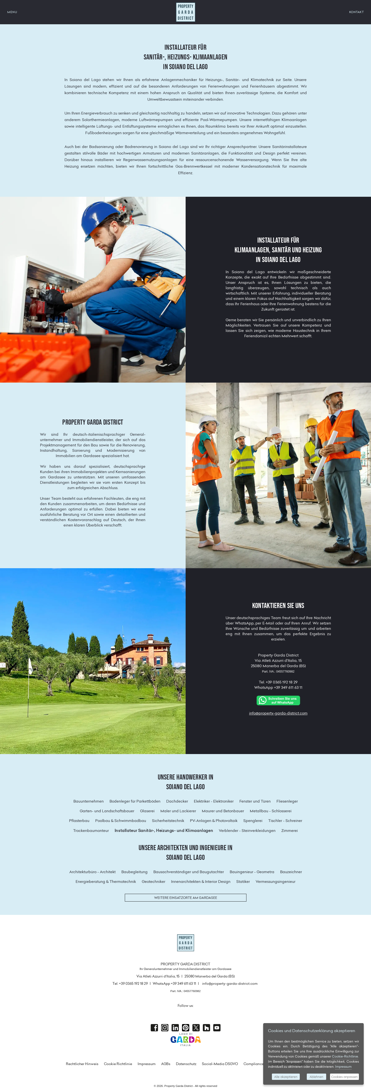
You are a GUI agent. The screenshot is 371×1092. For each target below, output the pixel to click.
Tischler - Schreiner (285, 820)
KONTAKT (356, 12)
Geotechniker (153, 881)
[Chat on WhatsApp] (278, 700)
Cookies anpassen (344, 1077)
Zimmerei (289, 830)
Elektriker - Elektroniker (214, 801)
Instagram (164, 1027)
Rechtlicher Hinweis (82, 1063)
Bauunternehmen (88, 801)
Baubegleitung (134, 871)
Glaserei (147, 810)
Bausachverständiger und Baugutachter (188, 871)
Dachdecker (177, 801)
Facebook (154, 1027)
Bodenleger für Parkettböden (135, 801)
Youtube (217, 1027)
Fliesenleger (287, 801)
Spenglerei (252, 820)
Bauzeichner (291, 871)
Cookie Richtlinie (118, 1063)
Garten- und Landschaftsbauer (107, 810)
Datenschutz (186, 1063)
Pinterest (185, 1027)
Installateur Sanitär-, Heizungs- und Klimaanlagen (164, 830)
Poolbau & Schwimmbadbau (120, 820)
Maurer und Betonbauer (223, 810)
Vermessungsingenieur (275, 881)
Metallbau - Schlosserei (271, 810)
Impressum (147, 1063)
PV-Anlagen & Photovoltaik (213, 820)
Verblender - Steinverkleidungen (247, 830)
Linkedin (175, 1027)
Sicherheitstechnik (168, 820)
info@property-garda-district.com (278, 713)
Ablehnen (316, 1077)
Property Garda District (185, 12)
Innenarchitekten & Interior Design (200, 881)
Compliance (254, 1063)
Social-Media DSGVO (220, 1063)
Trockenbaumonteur (91, 830)
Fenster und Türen (255, 801)
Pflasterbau (79, 820)
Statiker (243, 881)
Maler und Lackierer (178, 810)
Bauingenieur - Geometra (252, 871)
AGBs (165, 1063)
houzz (206, 1027)
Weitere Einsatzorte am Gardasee (185, 897)
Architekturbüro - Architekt (92, 871)
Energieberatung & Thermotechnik (106, 881)
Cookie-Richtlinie (345, 1056)
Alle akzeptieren (285, 1077)
